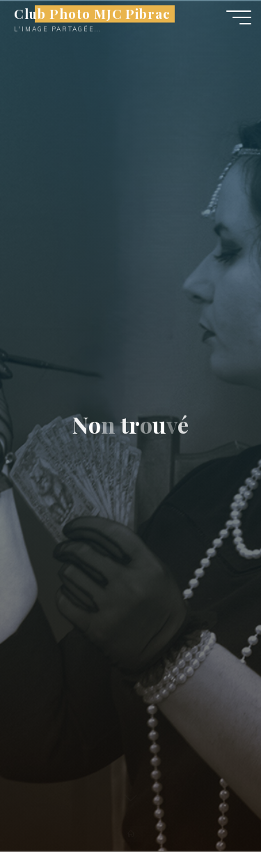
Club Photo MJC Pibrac (92, 13)
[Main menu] (238, 17)
